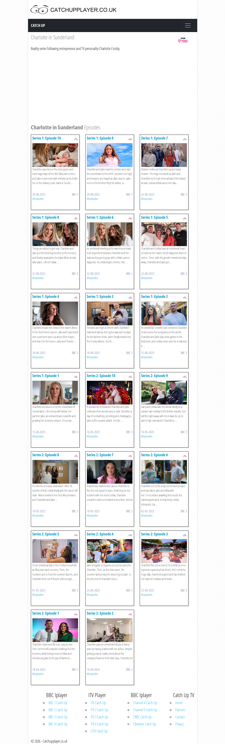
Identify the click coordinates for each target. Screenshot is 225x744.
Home (179, 702)
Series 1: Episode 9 (100, 138)
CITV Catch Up (99, 731)
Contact (180, 716)
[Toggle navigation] (187, 25)
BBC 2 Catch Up (58, 709)
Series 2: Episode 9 (154, 375)
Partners (180, 709)
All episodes (38, 199)
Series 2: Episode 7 (100, 454)
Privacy (179, 724)
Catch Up (38, 25)
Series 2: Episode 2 (100, 613)
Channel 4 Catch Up (145, 702)
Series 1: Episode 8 (45, 217)
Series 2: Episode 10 (101, 375)
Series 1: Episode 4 (45, 296)
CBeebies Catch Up (144, 724)
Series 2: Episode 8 (45, 454)
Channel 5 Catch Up (145, 709)
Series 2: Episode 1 (45, 613)
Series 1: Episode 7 (154, 138)
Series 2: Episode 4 (100, 534)
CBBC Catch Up (142, 716)
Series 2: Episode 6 (154, 454)
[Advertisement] (110, 87)
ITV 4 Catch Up (99, 724)
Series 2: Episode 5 (45, 534)
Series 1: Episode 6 (100, 217)
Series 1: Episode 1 (45, 375)
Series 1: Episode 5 (154, 217)
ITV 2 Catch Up (99, 709)
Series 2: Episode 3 (154, 534)
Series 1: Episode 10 (46, 138)
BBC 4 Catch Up (58, 724)
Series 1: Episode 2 (154, 296)
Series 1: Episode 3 (100, 296)
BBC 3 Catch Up (58, 716)
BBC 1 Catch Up (58, 702)
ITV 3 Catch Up (99, 716)
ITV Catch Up (98, 702)
